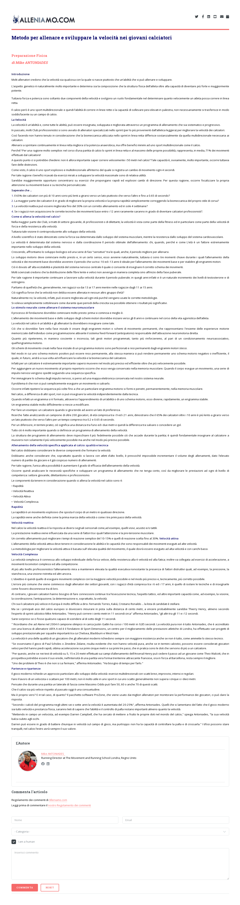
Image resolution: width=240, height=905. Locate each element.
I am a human (26, 841)
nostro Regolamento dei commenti (69, 805)
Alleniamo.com (58, 800)
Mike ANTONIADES (31, 62)
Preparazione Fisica (29, 55)
